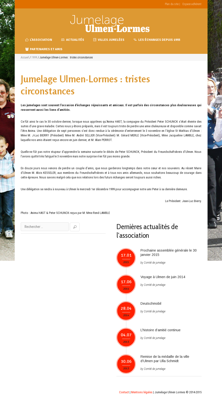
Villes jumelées (109, 40)
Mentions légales (141, 392)
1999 (34, 57)
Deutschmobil (151, 303)
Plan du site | (172, 4)
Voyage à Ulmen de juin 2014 (163, 277)
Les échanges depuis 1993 (157, 40)
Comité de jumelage (154, 262)
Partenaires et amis (44, 49)
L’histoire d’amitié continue (161, 330)
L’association (38, 40)
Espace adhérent (192, 4)
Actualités (72, 40)
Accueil (25, 57)
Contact (124, 392)
